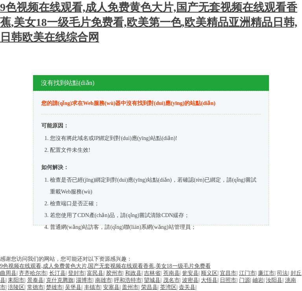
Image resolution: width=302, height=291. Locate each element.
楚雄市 (54, 287)
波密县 (190, 280)
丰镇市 (92, 287)
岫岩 (257, 280)
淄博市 (84, 280)
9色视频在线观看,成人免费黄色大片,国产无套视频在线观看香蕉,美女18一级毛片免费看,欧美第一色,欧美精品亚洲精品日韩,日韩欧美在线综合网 (148, 22)
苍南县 (171, 273)
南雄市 (103, 280)
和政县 (133, 273)
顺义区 (209, 273)
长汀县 (57, 273)
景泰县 (35, 280)
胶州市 (114, 273)
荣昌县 (149, 287)
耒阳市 (16, 280)
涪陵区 (16, 287)
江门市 (247, 273)
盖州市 (130, 287)
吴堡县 (73, 287)
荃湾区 (168, 287)
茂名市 (171, 280)
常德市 (35, 287)
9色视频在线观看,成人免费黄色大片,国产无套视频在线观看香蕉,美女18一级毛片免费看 (105, 266)
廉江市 (266, 273)
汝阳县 (274, 280)
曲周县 (8, 273)
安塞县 (111, 287)
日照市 (228, 280)
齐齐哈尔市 (32, 273)
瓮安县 (190, 273)
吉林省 (152, 273)
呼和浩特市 (128, 280)
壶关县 (187, 287)
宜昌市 (228, 273)
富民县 (95, 273)
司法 (282, 273)
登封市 (76, 273)
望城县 (152, 280)
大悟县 (209, 280)
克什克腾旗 (60, 280)
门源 (244, 280)
